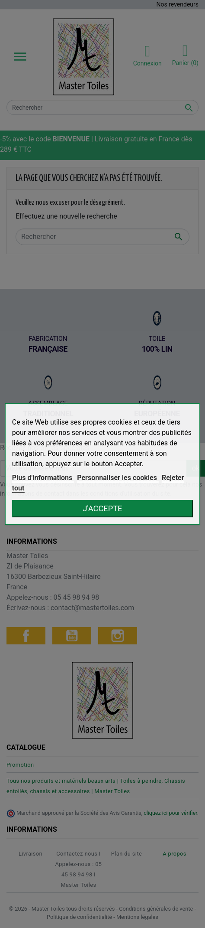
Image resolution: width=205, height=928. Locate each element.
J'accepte (102, 508)
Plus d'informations (43, 478)
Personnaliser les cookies (118, 478)
